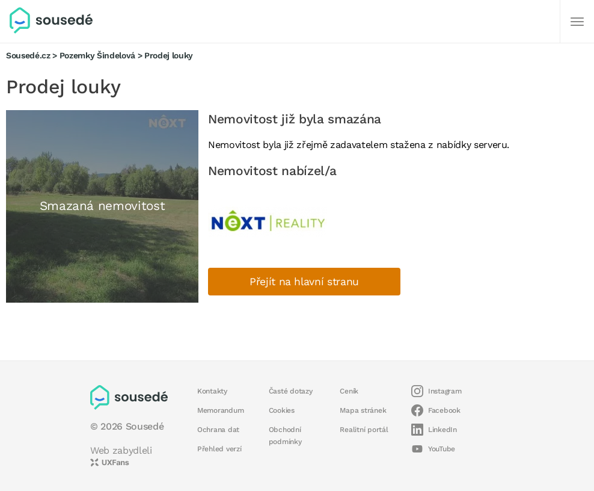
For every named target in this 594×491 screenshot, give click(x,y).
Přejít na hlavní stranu (304, 282)
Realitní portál (364, 429)
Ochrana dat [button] (218, 429)
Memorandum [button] (220, 410)
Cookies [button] (282, 410)
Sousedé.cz (28, 55)
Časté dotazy (291, 391)
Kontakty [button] (212, 391)
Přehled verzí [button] (219, 449)
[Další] (577, 21)
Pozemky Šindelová (97, 55)
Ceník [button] (349, 391)
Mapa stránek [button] (363, 410)
